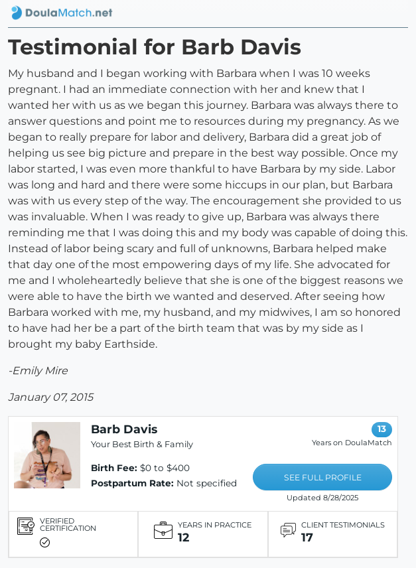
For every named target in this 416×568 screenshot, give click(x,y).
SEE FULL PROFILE (323, 477)
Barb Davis (124, 429)
